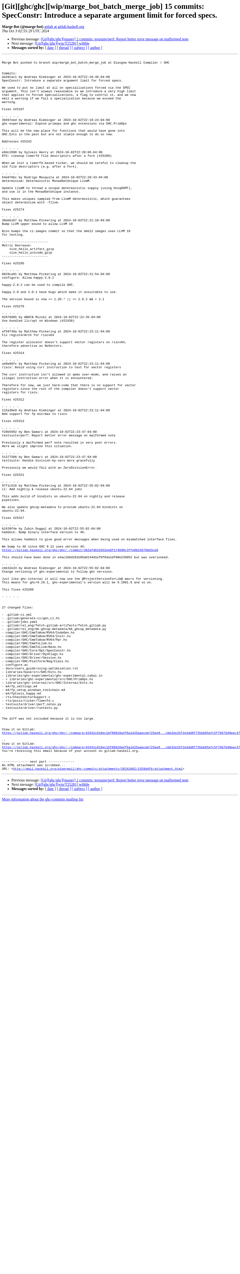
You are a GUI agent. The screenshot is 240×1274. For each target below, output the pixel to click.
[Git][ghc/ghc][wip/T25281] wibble (62, 43)
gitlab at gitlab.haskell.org (64, 27)
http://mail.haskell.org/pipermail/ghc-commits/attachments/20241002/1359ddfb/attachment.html (98, 911)
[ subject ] (79, 48)
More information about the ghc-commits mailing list (42, 942)
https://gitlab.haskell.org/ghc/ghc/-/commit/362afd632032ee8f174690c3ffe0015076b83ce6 (80, 649)
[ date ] (50, 48)
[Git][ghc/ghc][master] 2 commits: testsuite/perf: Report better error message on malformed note (114, 39)
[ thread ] (64, 48)
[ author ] (95, 48)
